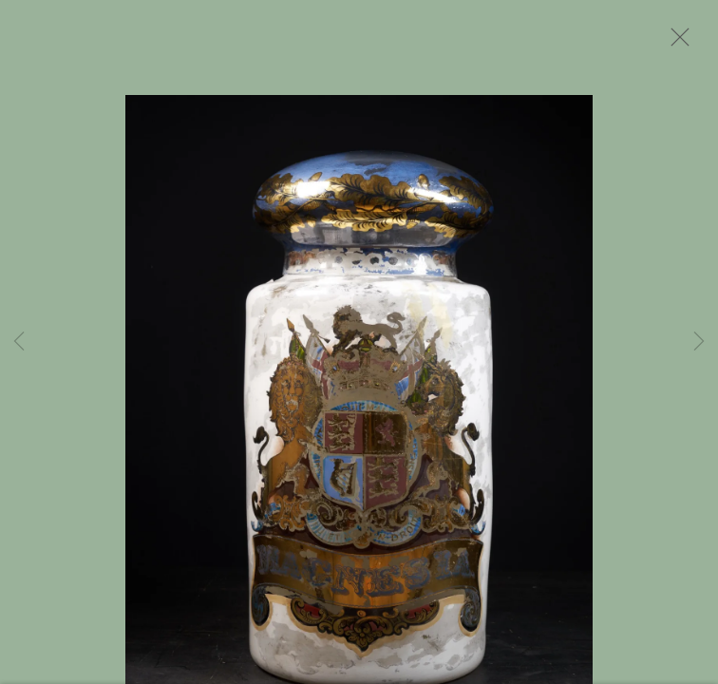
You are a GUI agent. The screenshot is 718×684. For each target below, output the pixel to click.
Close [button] (675, 42)
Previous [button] (19, 342)
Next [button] (699, 342)
